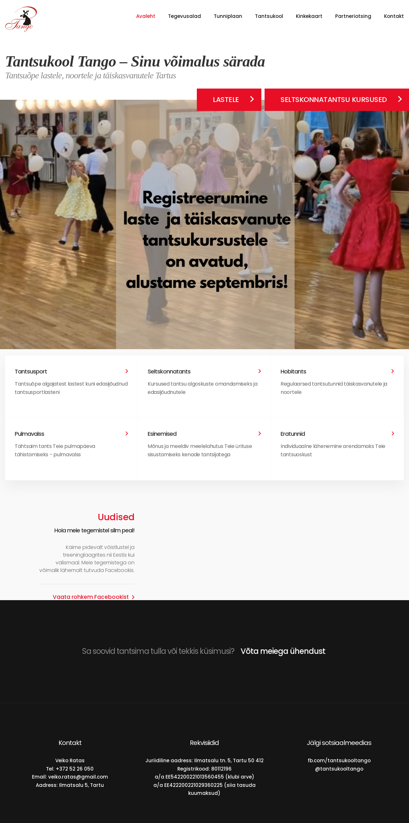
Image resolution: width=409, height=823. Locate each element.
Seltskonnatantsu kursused (334, 100)
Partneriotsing (353, 16)
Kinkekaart (309, 16)
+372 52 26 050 (75, 768)
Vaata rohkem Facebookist (91, 597)
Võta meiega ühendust (283, 651)
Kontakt (394, 16)
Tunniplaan (228, 16)
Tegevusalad (184, 16)
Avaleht (145, 16)
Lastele (226, 100)
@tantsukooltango (339, 768)
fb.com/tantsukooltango (339, 760)
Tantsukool (269, 16)
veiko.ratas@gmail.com (78, 776)
